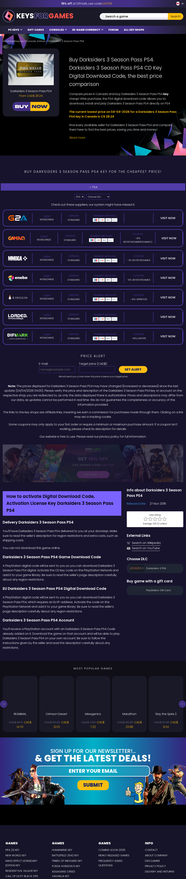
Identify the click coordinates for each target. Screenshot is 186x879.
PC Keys (15, 30)
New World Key (15, 822)
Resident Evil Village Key (21, 838)
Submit (93, 752)
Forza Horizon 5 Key (66, 833)
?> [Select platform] (79, 197)
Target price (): (93, 364)
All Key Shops (134, 30)
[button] (3, 671)
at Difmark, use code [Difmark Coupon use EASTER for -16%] (86, 3)
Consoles (58, 30)
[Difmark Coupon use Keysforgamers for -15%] (93, 446)
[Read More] (124, 137)
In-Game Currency (87, 30)
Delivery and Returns (159, 838)
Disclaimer (152, 828)
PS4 (93, 186)
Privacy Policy (155, 833)
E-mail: (43, 364)
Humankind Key (62, 817)
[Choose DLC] (98, 197)
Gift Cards (35, 30)
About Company (156, 822)
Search (176, 16)
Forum (113, 30)
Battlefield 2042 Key (65, 822)
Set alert (133, 369)
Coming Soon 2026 (111, 817)
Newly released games (113, 822)
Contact (151, 817)
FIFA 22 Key (12, 817)
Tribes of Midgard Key (67, 828)
